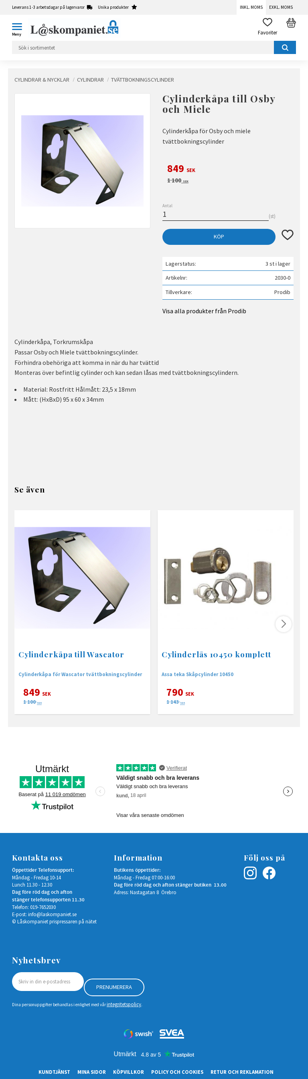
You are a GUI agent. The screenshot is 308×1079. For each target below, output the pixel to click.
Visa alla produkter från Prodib (204, 311)
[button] (20, 28)
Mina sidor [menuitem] (91, 1072)
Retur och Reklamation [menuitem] (242, 1072)
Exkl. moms (281, 7)
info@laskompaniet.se (52, 914)
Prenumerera (114, 987)
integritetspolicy (124, 1004)
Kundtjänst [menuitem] (54, 1072)
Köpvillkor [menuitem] (128, 1072)
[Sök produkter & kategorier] (154, 47)
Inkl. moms (251, 7)
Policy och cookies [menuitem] (177, 1072)
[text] (228, 170)
